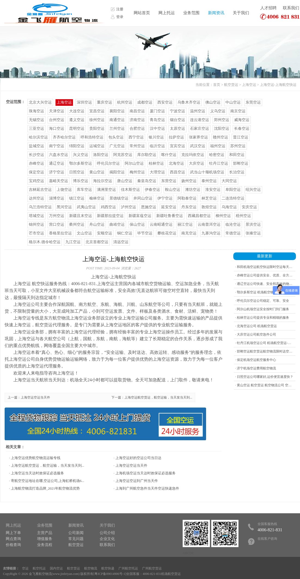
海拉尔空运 (102, 181)
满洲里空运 (106, 190)
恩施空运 (148, 207)
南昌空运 (137, 111)
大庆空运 (196, 163)
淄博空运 (56, 198)
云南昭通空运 (161, 224)
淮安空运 (213, 190)
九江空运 (73, 242)
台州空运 (56, 120)
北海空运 (176, 163)
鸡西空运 (108, 207)
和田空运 (236, 155)
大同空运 (229, 181)
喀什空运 (168, 155)
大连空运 (76, 111)
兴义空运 (80, 155)
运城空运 (97, 146)
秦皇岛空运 (146, 181)
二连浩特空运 (233, 198)
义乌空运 (217, 111)
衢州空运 (76, 224)
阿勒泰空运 (187, 198)
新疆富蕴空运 (139, 216)
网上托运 (166, 13)
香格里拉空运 (60, 233)
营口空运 (56, 224)
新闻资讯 (216, 13)
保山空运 (137, 224)
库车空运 (84, 190)
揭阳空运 (117, 172)
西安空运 (165, 102)
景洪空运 (253, 224)
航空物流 (90, 568)
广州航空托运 (128, 568)
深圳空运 (84, 102)
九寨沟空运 (211, 233)
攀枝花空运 (166, 233)
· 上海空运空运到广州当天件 (136, 481)
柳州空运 (223, 216)
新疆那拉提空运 (110, 216)
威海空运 (241, 120)
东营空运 (168, 181)
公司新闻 (76, 533)
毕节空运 (144, 233)
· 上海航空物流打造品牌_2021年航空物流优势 (44, 488)
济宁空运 (56, 172)
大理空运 (157, 172)
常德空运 (233, 233)
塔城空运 (36, 216)
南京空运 (238, 111)
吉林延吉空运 (40, 190)
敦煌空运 (209, 207)
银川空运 (156, 137)
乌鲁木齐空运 (188, 102)
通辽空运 (56, 163)
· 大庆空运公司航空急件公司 (255, 334)
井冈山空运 (142, 198)
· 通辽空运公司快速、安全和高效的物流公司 (267, 284)
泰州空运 (209, 181)
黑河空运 (64, 207)
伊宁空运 (165, 198)
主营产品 (44, 533)
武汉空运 (197, 146)
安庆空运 (249, 207)
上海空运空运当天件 (35, 397)
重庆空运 (104, 102)
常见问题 (76, 539)
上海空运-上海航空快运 (278, 85)
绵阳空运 (76, 146)
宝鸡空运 (36, 181)
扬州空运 (189, 181)
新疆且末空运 (80, 216)
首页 (216, 85)
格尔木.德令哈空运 (44, 242)
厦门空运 (157, 111)
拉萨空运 (176, 137)
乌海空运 (229, 207)
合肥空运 (137, 128)
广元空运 (117, 146)
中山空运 (233, 102)
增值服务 (44, 539)
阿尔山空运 (134, 163)
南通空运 (117, 120)
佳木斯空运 (130, 190)
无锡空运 (36, 120)
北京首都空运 (96, 242)
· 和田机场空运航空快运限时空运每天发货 (265, 267)
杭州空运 (124, 102)
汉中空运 (157, 128)
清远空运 (120, 242)
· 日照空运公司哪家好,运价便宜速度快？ (264, 377)
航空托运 (39, 568)
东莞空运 (253, 102)
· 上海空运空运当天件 (130, 465)
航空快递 (107, 568)
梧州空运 (243, 216)
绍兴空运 (253, 190)
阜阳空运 (233, 190)
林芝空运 (209, 198)
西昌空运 (177, 172)
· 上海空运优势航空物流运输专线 (34, 458)
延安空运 (168, 207)
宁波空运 (177, 111)
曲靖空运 (117, 224)
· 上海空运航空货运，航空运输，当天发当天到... (46, 465)
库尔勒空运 (146, 155)
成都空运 (144, 102)
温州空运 (197, 111)
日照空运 (76, 172)
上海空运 (249, 85)
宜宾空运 (177, 146)
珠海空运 (36, 111)
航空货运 (231, 85)
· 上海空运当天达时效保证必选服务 (36, 473)
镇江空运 (76, 198)
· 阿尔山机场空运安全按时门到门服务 (262, 309)
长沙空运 (36, 155)
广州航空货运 (152, 568)
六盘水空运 (58, 155)
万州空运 (56, 216)
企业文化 (107, 539)
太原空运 (177, 128)
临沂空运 (157, 146)
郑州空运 (221, 120)
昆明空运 (76, 128)
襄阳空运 (117, 111)
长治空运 (236, 172)
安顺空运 (104, 233)
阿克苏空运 (122, 155)
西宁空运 (136, 137)
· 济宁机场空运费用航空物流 (255, 368)
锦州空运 (36, 224)
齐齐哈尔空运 (64, 137)
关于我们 (241, 13)
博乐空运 (80, 181)
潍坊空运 (192, 190)
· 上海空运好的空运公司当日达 (137, 458)
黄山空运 (97, 172)
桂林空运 (156, 163)
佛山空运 (213, 102)
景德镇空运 (118, 198)
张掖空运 (253, 233)
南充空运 (189, 233)
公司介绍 (107, 533)
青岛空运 (157, 120)
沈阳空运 (221, 128)
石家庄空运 (199, 128)
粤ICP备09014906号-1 (109, 574)
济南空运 (137, 120)
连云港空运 (199, 120)
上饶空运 (64, 190)
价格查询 (13, 545)
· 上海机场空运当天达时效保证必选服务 (145, 473)
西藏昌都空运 (199, 216)
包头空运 (116, 137)
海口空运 (56, 128)
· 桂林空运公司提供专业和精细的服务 (262, 317)
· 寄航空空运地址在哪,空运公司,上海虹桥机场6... (46, 481)
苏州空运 (238, 146)
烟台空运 (177, 120)
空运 (25, 568)
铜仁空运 (124, 233)
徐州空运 (97, 120)
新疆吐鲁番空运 (169, 216)
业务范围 (191, 13)
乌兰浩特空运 (40, 207)
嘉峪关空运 (58, 181)
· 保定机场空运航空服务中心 (255, 360)
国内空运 (56, 568)
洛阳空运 (100, 155)
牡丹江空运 (218, 163)
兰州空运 (117, 128)
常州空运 (137, 146)
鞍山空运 (172, 190)
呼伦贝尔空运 (108, 163)
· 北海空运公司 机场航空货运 (256, 326)
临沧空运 (233, 224)
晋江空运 (240, 137)
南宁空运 (56, 146)
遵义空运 (76, 120)
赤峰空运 (36, 163)
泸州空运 (128, 207)
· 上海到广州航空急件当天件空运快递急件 (146, 488)
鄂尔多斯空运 (80, 163)
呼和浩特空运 (92, 137)
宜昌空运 (97, 111)
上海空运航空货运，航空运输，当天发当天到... (158, 397)
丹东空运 (189, 207)
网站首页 (142, 13)
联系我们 (291, 8)
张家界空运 (198, 137)
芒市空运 (36, 233)
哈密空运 (216, 155)
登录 (119, 17)
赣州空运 (220, 137)
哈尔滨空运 (38, 137)
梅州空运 (137, 172)
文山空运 (84, 233)
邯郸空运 (240, 163)
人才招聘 (268, 8)
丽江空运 (185, 224)
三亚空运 (36, 128)
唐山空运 (124, 181)
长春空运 (241, 128)
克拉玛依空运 (192, 155)
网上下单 (13, 533)
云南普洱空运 (209, 224)
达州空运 (36, 198)
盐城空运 (36, 146)
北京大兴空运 (40, 102)
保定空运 (36, 172)
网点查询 (13, 539)
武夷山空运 (86, 207)
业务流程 (44, 545)
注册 (119, 9)
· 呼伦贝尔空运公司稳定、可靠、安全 (262, 301)
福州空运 (217, 146)
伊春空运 (152, 190)
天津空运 (56, 111)
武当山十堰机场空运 (207, 172)
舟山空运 (97, 224)
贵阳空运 (97, 128)
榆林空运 (97, 198)
